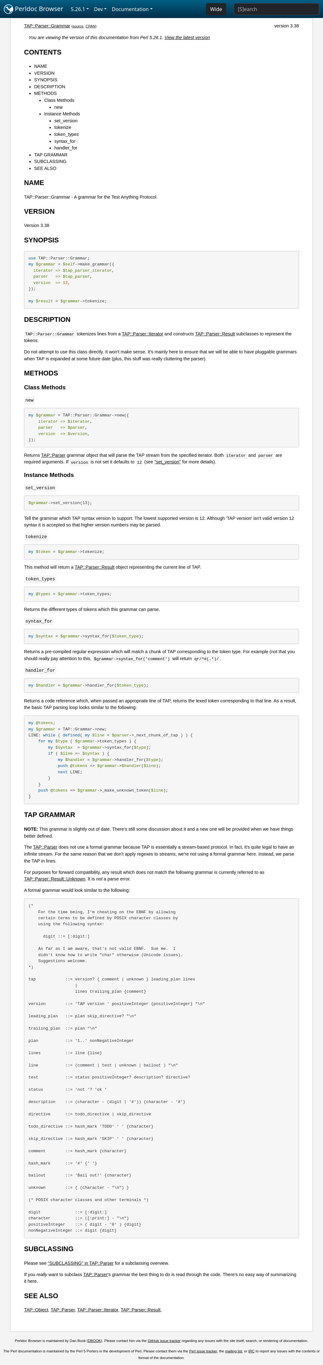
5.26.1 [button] (78, 9)
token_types (66, 134)
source (78, 26)
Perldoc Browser (33, 9)
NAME (40, 66)
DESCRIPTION (49, 86)
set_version (66, 120)
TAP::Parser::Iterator (142, 333)
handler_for (65, 147)
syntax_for (64, 141)
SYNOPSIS (45, 79)
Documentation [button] (130, 9)
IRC (251, 1351)
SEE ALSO (45, 168)
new (58, 107)
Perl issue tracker (203, 1351)
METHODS (45, 93)
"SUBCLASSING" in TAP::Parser (81, 1263)
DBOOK (94, 1341)
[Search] (276, 9)
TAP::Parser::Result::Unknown (54, 878)
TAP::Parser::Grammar (47, 25)
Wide (216, 9)
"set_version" (168, 461)
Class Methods (59, 100)
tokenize (62, 127)
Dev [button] (98, 9)
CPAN (90, 26)
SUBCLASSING (50, 161)
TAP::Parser (53, 455)
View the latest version (187, 37)
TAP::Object (36, 1309)
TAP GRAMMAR (51, 154)
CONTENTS (43, 52)
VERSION (44, 73)
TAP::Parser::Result (215, 333)
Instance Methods (62, 113)
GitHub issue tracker (164, 1341)
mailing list (233, 1351)
